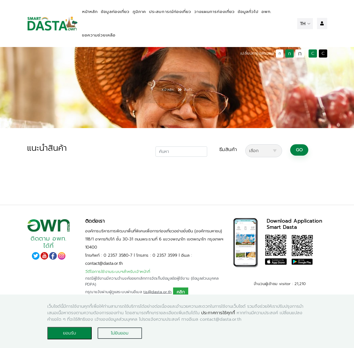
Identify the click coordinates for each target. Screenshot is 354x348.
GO (299, 150)
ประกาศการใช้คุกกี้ (218, 313)
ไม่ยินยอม (119, 333)
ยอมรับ (69, 333)
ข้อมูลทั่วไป (248, 12)
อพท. (267, 12)
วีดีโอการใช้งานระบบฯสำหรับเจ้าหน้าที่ (117, 272)
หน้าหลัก (90, 12)
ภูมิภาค (139, 12)
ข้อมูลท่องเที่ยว (115, 12)
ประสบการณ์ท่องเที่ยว (170, 12)
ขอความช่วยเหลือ (98, 35)
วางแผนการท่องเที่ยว (214, 12)
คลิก (181, 292)
